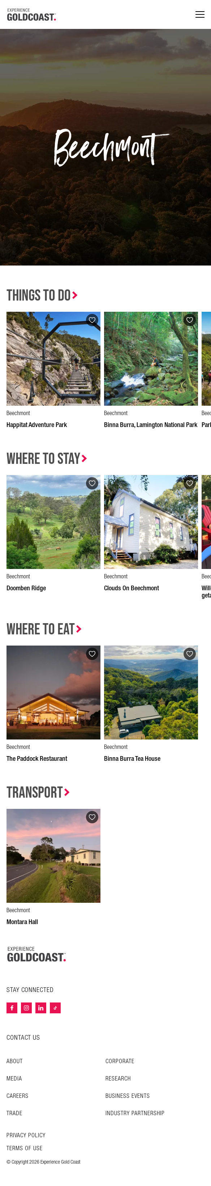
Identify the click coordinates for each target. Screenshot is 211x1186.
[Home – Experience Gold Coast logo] (37, 954)
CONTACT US (23, 1038)
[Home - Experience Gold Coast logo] (32, 14)
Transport (35, 792)
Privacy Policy (26, 1135)
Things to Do (39, 295)
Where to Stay (43, 459)
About (15, 1061)
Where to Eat (41, 629)
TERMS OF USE (25, 1148)
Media (14, 1079)
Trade (14, 1113)
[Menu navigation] (199, 14)
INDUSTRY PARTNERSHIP (135, 1113)
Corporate (120, 1061)
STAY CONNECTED (30, 990)
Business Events (128, 1096)
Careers (18, 1096)
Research (118, 1079)
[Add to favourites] (92, 320)
